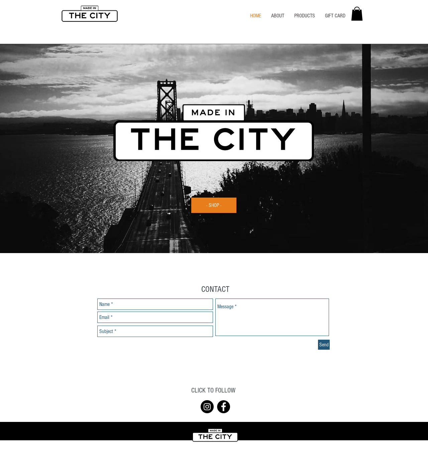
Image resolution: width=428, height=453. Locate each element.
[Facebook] (223, 406)
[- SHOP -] (213, 205)
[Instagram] (207, 406)
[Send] (324, 345)
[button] (357, 14)
